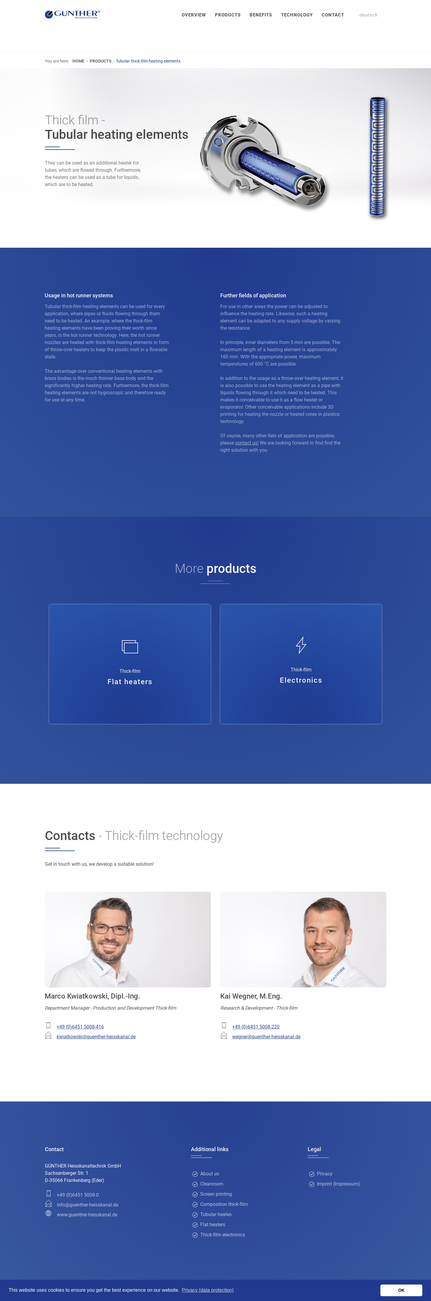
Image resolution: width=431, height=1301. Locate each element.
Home (78, 61)
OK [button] (401, 1290)
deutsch (368, 15)
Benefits (261, 15)
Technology (297, 15)
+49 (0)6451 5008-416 (72, 1027)
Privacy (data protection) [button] (207, 1290)
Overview (194, 15)
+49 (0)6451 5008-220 (264, 1027)
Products (228, 15)
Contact (333, 15)
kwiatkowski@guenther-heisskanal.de (88, 1037)
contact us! (255, 443)
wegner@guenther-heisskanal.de (274, 1037)
